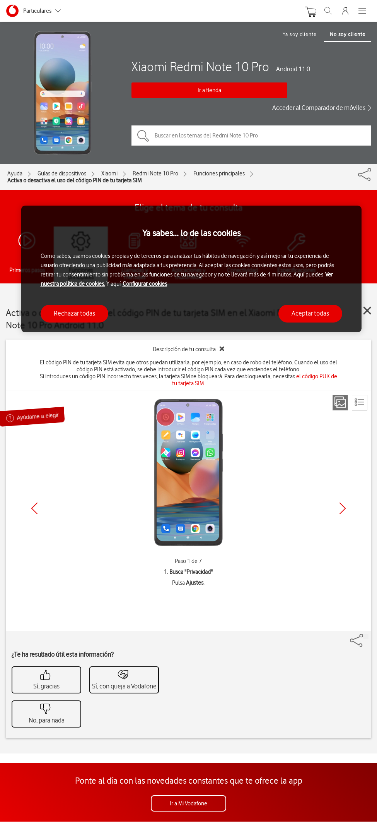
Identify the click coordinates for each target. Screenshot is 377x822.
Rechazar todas (74, 313)
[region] (191, 269)
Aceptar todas (310, 313)
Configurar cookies (145, 283)
